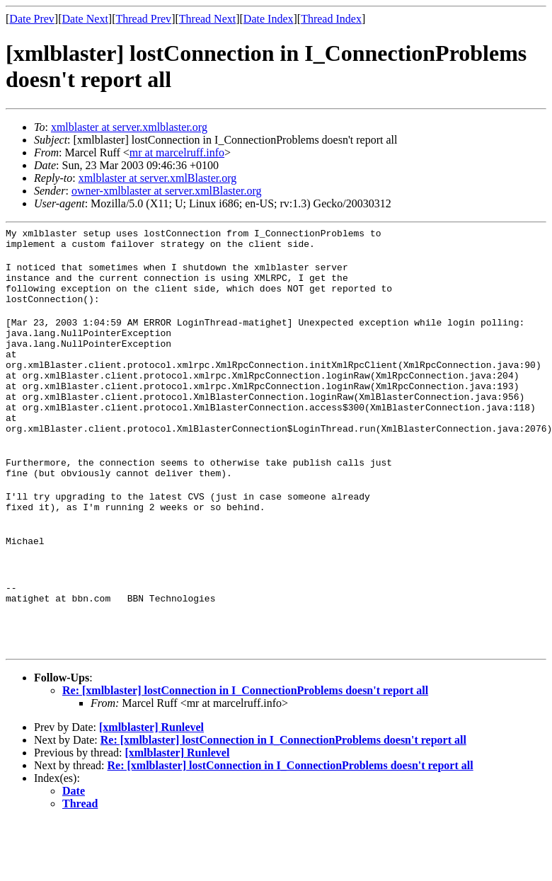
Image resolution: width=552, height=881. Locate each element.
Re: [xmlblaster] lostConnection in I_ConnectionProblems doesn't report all (245, 750)
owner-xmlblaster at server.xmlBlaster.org (166, 191)
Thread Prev (143, 19)
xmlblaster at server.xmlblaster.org (129, 127)
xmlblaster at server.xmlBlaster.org (158, 178)
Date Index (268, 19)
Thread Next (207, 19)
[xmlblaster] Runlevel (151, 787)
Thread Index (331, 19)
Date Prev (31, 19)
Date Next (85, 19)
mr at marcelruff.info (177, 152)
